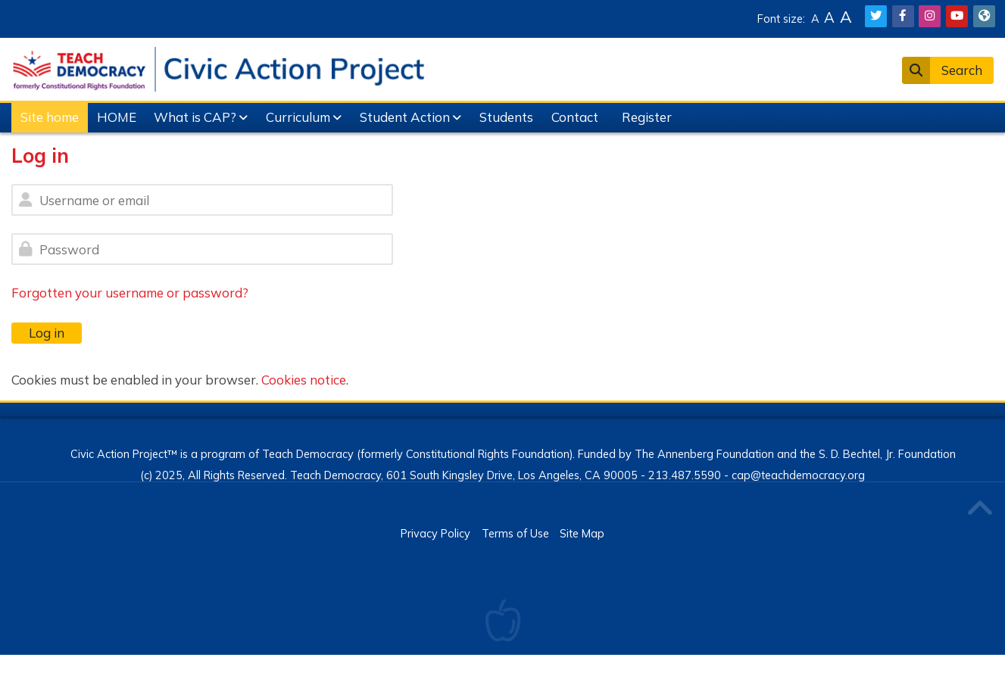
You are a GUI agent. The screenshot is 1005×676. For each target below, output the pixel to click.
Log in (46, 333)
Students (506, 117)
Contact (574, 117)
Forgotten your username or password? (129, 293)
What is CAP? (195, 117)
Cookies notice (303, 380)
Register (647, 117)
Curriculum (298, 117)
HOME (116, 117)
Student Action (405, 117)
